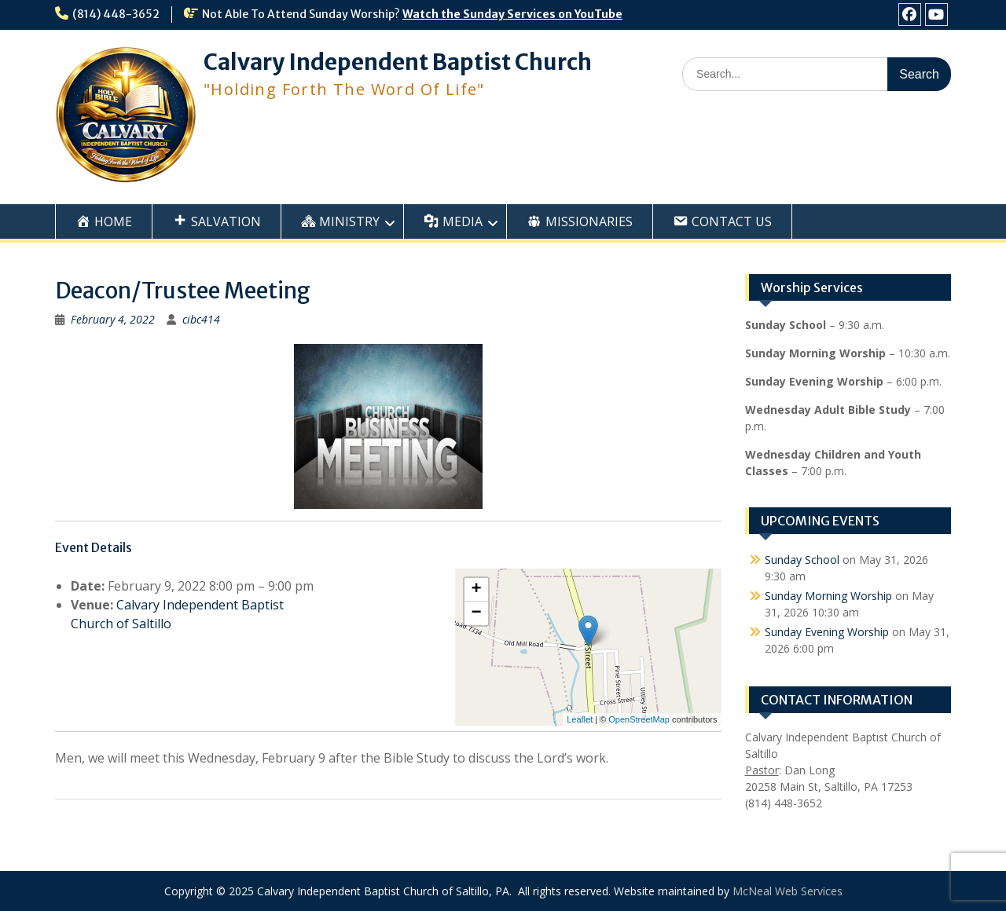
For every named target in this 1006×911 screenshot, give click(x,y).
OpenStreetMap (639, 719)
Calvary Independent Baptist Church (398, 62)
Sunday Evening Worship (827, 631)
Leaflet (580, 719)
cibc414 (201, 319)
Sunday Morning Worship (828, 595)
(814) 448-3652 (116, 14)
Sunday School (802, 559)
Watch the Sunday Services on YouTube (512, 14)
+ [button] (476, 590)
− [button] (476, 613)
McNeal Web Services (787, 891)
